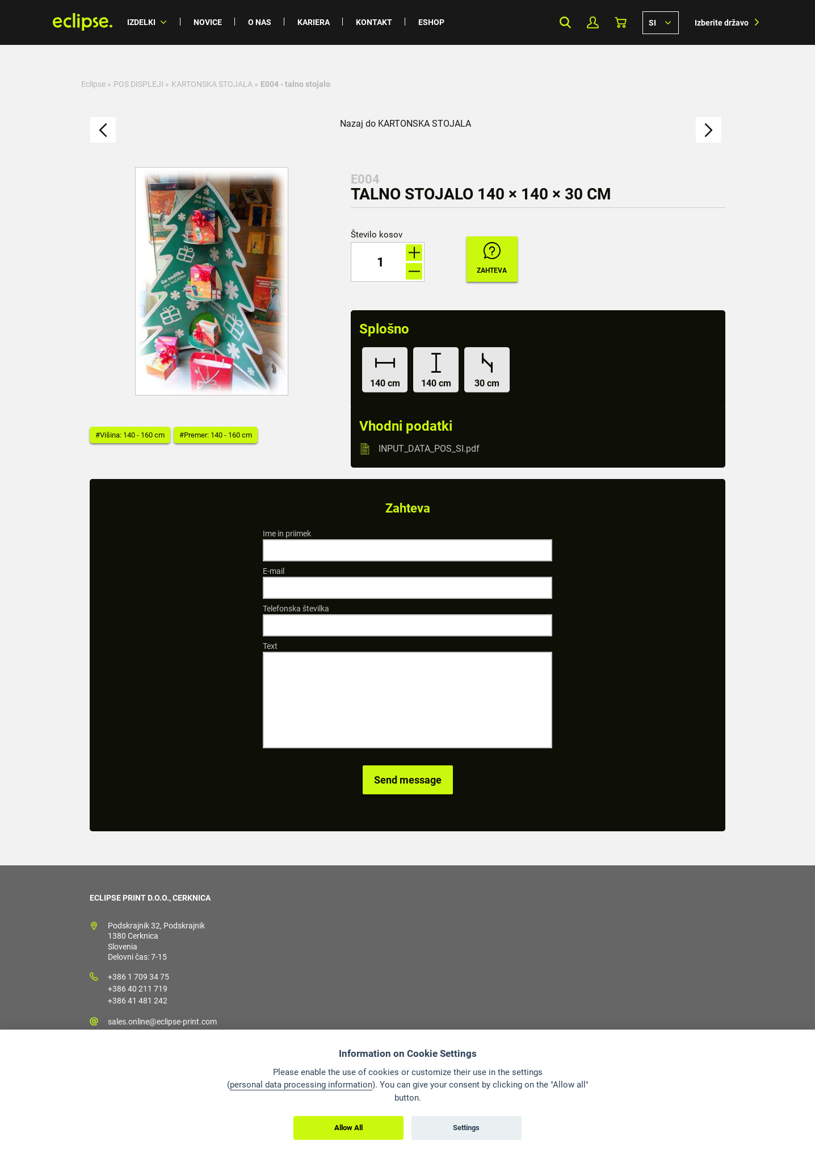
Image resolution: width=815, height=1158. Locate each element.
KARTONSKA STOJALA (212, 84)
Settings (466, 1127)
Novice (208, 22)
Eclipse (93, 84)
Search (565, 22)
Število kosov (376, 235)
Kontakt (374, 22)
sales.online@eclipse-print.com (162, 1021)
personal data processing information (301, 1085)
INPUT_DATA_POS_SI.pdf (429, 448)
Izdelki (141, 22)
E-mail (273, 571)
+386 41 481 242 (137, 1000)
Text (270, 646)
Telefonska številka (296, 609)
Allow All (348, 1127)
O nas (259, 22)
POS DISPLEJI (138, 84)
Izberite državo (722, 23)
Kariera (313, 22)
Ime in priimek (287, 534)
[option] (211, 281)
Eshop (431, 22)
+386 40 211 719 (137, 988)
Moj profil (593, 22)
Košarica (621, 22)
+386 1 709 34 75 (138, 976)
